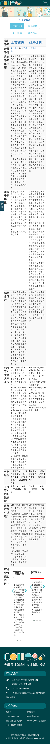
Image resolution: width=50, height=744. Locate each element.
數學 (23, 486)
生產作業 (15, 486)
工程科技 (17, 489)
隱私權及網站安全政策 (18, 735)
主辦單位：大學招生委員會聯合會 (25, 680)
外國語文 (35, 489)
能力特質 (32, 33)
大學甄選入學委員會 (14, 721)
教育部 (8, 712)
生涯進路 (32, 26)
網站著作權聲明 (33, 735)
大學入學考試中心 (13, 716)
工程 (15, 48)
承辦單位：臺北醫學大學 (21, 684)
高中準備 (17, 33)
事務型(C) (33, 471)
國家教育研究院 (32, 716)
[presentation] (12, 590)
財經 (33, 48)
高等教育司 (30, 712)
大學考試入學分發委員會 (36, 721)
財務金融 (36, 43)
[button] (17, 640)
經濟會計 (33, 486)
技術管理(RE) (16, 471)
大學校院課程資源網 (14, 725)
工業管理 (18, 43)
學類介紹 (17, 26)
